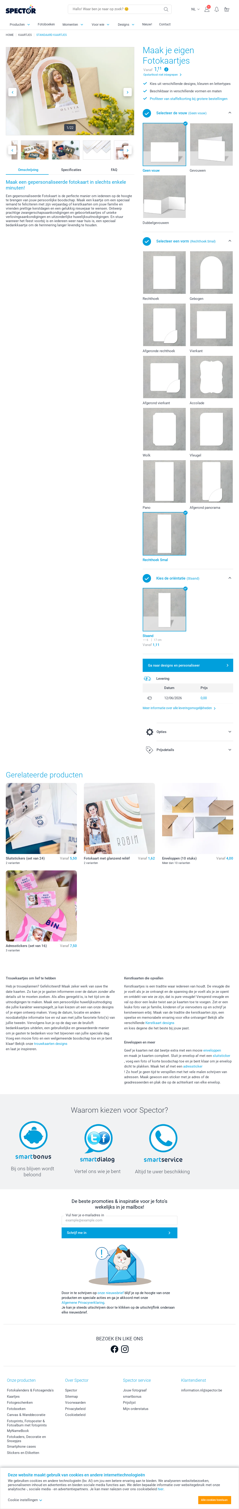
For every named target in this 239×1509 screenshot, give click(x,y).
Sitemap (71, 1396)
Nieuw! (147, 24)
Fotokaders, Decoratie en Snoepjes (26, 1439)
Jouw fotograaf (135, 1390)
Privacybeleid (75, 1409)
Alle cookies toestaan (214, 1500)
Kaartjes (13, 1396)
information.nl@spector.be (201, 1390)
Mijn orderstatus (135, 1409)
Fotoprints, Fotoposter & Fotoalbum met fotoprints (27, 1423)
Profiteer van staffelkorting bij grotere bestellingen (188, 99)
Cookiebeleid (75, 1415)
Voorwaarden (75, 1402)
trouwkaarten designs (50, 1044)
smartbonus (132, 1396)
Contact (165, 24)
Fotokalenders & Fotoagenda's (30, 1390)
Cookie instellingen (25, 1500)
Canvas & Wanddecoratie (26, 1415)
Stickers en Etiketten (23, 1453)
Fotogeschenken (20, 1402)
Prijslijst (129, 1402)
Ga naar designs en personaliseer (174, 665)
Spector (71, 1390)
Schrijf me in (76, 1233)
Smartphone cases (21, 1446)
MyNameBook (18, 1431)
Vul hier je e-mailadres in (85, 1215)
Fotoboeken (46, 24)
